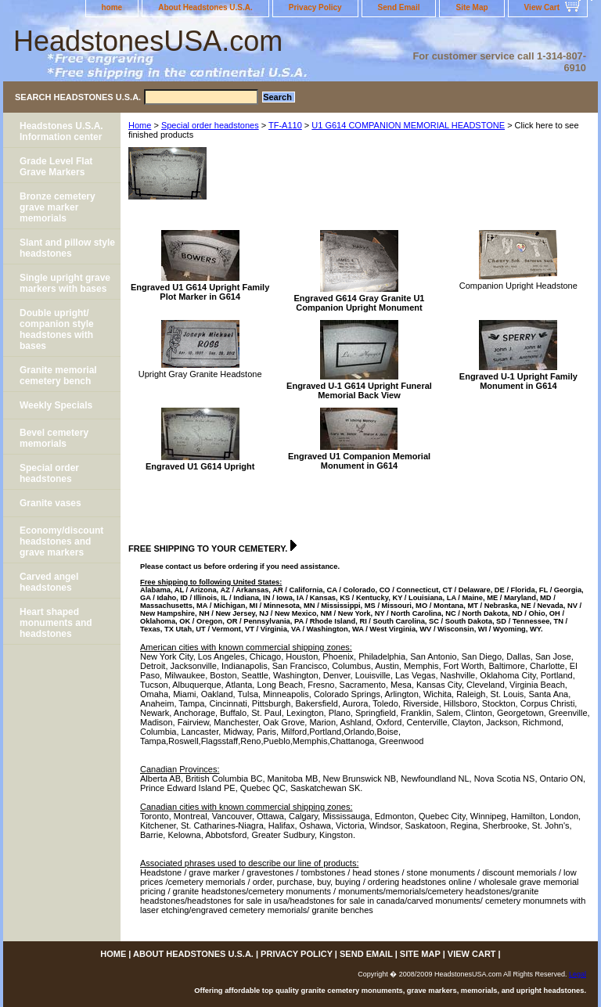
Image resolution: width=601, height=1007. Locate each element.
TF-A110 (285, 125)
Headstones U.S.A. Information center (61, 131)
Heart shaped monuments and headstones (56, 622)
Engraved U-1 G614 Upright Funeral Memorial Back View (359, 390)
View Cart (542, 7)
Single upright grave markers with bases (65, 283)
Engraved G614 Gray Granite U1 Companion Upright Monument (359, 302)
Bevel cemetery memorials (54, 438)
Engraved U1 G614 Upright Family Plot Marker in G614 (200, 291)
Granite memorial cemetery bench (58, 376)
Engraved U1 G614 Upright (200, 466)
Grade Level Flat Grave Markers (56, 167)
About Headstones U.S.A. (205, 7)
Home (139, 125)
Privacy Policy (315, 7)
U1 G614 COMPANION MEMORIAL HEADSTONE (408, 125)
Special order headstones (210, 125)
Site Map (471, 7)
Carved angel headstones (49, 582)
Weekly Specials (56, 405)
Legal (577, 974)
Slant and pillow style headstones (67, 248)
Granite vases (50, 503)
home (112, 7)
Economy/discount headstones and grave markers (61, 541)
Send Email (399, 7)
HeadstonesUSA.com (148, 41)
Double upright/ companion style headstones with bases (57, 329)
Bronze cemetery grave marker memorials (57, 207)
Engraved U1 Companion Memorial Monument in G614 (359, 460)
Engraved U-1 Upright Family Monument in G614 (518, 381)
